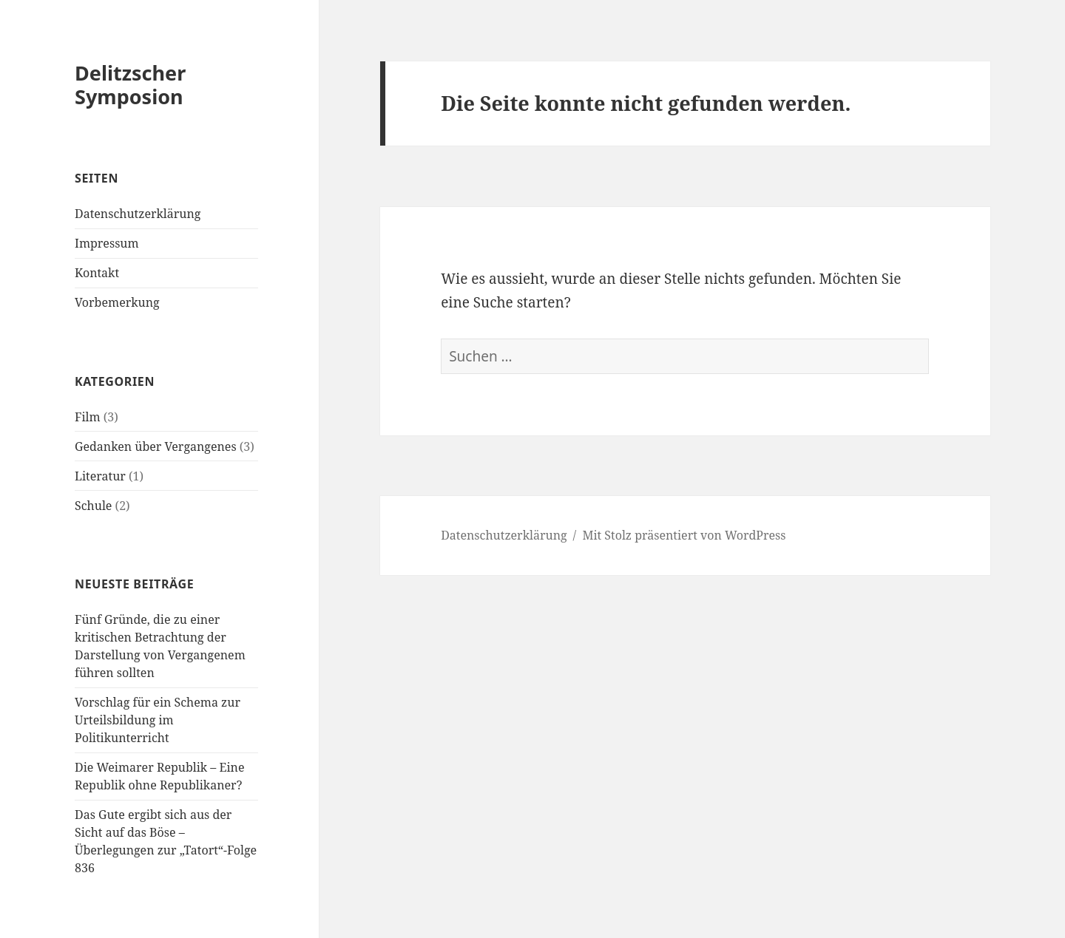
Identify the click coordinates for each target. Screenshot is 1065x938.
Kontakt (97, 273)
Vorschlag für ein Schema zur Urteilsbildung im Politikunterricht (157, 720)
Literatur (100, 476)
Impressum (107, 243)
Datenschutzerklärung (137, 213)
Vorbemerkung (117, 302)
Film (88, 417)
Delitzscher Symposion (130, 84)
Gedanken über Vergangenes (156, 446)
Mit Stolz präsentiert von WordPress (683, 535)
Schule (93, 505)
